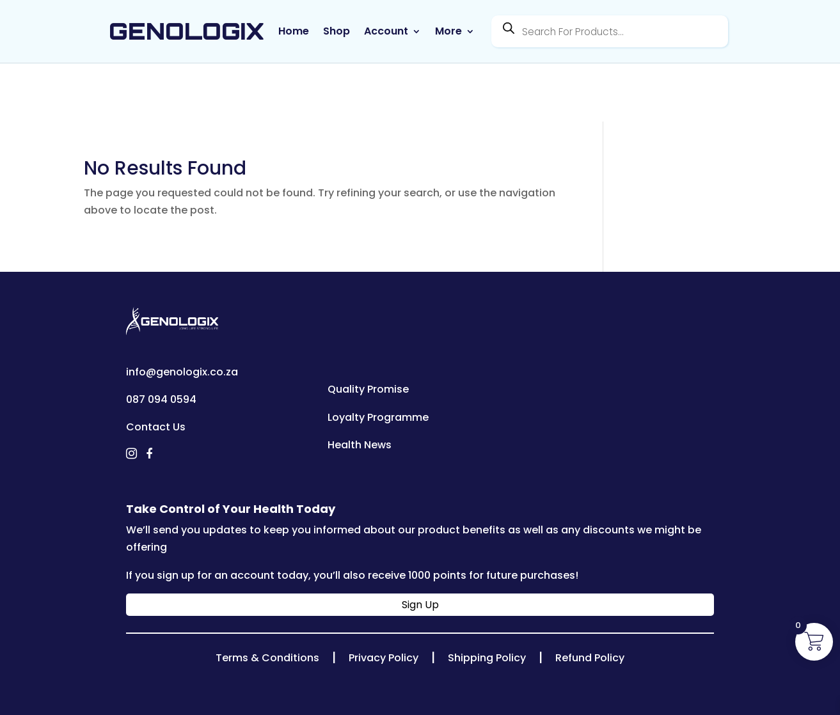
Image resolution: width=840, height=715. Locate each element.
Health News (360, 444)
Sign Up (420, 604)
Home (293, 31)
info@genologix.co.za (182, 372)
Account (386, 31)
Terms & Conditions (267, 657)
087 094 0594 (161, 399)
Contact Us (156, 427)
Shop (336, 31)
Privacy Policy (383, 657)
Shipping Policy (487, 657)
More (448, 31)
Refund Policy (589, 657)
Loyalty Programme (378, 417)
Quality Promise (368, 389)
